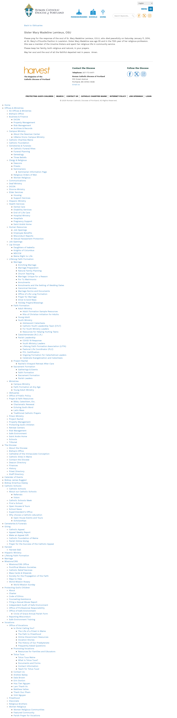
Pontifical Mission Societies (22, 567)
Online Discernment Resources (33, 637)
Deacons (18, 163)
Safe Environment (18, 433)
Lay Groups (14, 244)
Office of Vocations (18, 625)
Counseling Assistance (20, 599)
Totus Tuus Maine (26, 657)
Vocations (9, 622)
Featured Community (24, 712)
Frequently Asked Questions (31, 645)
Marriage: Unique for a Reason (33, 276)
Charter (12, 593)
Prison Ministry (16, 416)
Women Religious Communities (29, 709)
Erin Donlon (19, 680)
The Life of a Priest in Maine (32, 631)
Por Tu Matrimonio (27, 279)
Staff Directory (16, 474)
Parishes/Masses (79, 17)
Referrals (18, 494)
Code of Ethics (16, 596)
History (12, 468)
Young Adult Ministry (24, 390)
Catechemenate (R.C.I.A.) (30, 334)
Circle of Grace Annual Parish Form (31, 613)
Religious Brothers (18, 704)
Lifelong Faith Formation (21, 259)
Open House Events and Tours (28, 518)
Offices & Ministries (14, 108)
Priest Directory (16, 471)
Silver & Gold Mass (27, 300)
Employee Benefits (23, 233)
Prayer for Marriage (27, 297)
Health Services (16, 204)
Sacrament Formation (24, 366)
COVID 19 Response (32, 340)
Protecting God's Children (39, 96)
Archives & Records (23, 128)
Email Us (76, 84)
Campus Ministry (17, 131)
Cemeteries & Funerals (20, 146)
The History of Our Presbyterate (33, 643)
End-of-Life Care (22, 212)
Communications (17, 180)
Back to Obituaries (33, 25)
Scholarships (20, 520)
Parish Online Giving (19, 541)
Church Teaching (26, 273)
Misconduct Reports (23, 236)
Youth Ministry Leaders (34, 343)
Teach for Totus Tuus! (28, 669)
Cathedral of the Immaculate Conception (29, 454)
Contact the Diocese (19, 459)
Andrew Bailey (21, 675)
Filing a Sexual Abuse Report (23, 602)
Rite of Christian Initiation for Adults (41, 314)
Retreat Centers (17, 427)
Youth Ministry (25, 320)
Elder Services (16, 192)
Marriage (18, 262)
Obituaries (14, 393)
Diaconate (14, 701)
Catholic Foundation (19, 143)
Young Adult (24, 317)
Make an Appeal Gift (19, 535)
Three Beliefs (20, 157)
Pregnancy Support (23, 221)
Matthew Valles (21, 689)
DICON (17, 119)
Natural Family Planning (30, 270)
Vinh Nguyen (20, 695)
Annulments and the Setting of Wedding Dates (41, 285)
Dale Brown (19, 677)
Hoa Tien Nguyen (22, 683)
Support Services (22, 198)
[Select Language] (145, 3)
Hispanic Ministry (17, 201)
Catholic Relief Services (20, 570)
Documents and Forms (29, 663)
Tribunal (13, 442)
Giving (103, 17)
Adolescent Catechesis (34, 323)
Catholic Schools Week (20, 500)
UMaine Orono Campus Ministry (29, 137)
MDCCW (17, 253)
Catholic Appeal (17, 529)
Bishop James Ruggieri (16, 480)
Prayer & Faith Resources (21, 398)
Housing (17, 195)
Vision (17, 497)
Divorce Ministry (17, 189)
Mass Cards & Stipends (20, 573)
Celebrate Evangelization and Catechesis (43, 358)
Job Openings (136, 96)
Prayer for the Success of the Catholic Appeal (31, 544)
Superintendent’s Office (20, 512)
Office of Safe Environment (22, 611)
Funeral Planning (22, 151)
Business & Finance (18, 116)
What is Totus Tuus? (28, 660)
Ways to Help (15, 579)
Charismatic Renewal (24, 404)
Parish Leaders (25, 378)
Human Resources (18, 227)
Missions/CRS (11, 561)
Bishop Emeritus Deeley (16, 483)
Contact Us (72, 96)
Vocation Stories (26, 640)
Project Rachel (21, 361)
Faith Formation (21, 305)
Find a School (16, 503)
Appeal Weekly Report (19, 532)
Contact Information (28, 666)
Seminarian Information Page (32, 172)
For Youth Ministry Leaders (36, 329)
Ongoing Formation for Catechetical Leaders (44, 355)
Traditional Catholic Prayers (27, 413)
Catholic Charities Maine (94, 96)
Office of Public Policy (20, 395)
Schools (93, 17)
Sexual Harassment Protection (29, 238)
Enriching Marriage (27, 265)
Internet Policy (118, 96)
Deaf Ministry (15, 183)
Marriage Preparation (28, 268)
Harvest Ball (15, 549)
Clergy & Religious (18, 160)
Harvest (8, 547)
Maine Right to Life (23, 256)
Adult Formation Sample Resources (40, 311)
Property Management (24, 122)
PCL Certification (31, 352)
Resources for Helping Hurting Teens (40, 332)
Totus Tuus (19, 654)
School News (15, 509)
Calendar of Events (14, 477)
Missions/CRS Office (19, 564)
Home (7, 105)
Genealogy (19, 154)
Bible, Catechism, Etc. (24, 401)
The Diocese (10, 445)
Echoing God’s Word (23, 407)
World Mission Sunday (24, 584)
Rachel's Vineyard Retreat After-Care (36, 363)
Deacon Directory (17, 462)
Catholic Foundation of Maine (23, 538)
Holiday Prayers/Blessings (30, 302)
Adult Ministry (25, 308)
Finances (13, 465)
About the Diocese (18, 448)
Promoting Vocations (24, 648)
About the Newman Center (27, 134)
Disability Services (22, 209)
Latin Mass (19, 410)
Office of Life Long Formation (32, 294)
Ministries (14, 381)
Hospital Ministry (22, 215)
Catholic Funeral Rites (24, 148)
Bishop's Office (16, 114)
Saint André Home (22, 224)
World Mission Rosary (19, 581)
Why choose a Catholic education (25, 515)
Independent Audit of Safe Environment (28, 605)
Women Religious (22, 177)
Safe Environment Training (22, 619)
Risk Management (22, 125)
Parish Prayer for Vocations (27, 715)
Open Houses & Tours (19, 506)
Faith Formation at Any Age (27, 387)
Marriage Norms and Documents (34, 291)
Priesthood (14, 698)
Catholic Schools (13, 486)
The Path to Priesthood (29, 634)
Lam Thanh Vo (21, 686)
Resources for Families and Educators (36, 651)
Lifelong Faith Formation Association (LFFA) (44, 346)
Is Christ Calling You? (24, 628)
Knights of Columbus (24, 250)
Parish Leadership (26, 337)
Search (60, 96)
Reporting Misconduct (20, 616)
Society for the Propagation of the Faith (29, 576)
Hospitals (18, 218)
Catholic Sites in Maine (20, 457)
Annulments (24, 282)
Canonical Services (27, 288)
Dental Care (19, 207)
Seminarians (20, 169)
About (12, 590)
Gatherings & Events (28, 369)
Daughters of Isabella (24, 247)
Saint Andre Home (18, 436)
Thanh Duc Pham (22, 692)
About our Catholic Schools (22, 491)
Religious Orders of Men (25, 175)
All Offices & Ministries (20, 111)
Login (148, 96)
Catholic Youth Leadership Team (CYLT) (42, 326)
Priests (17, 166)
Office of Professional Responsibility (27, 608)
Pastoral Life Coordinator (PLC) (38, 349)
